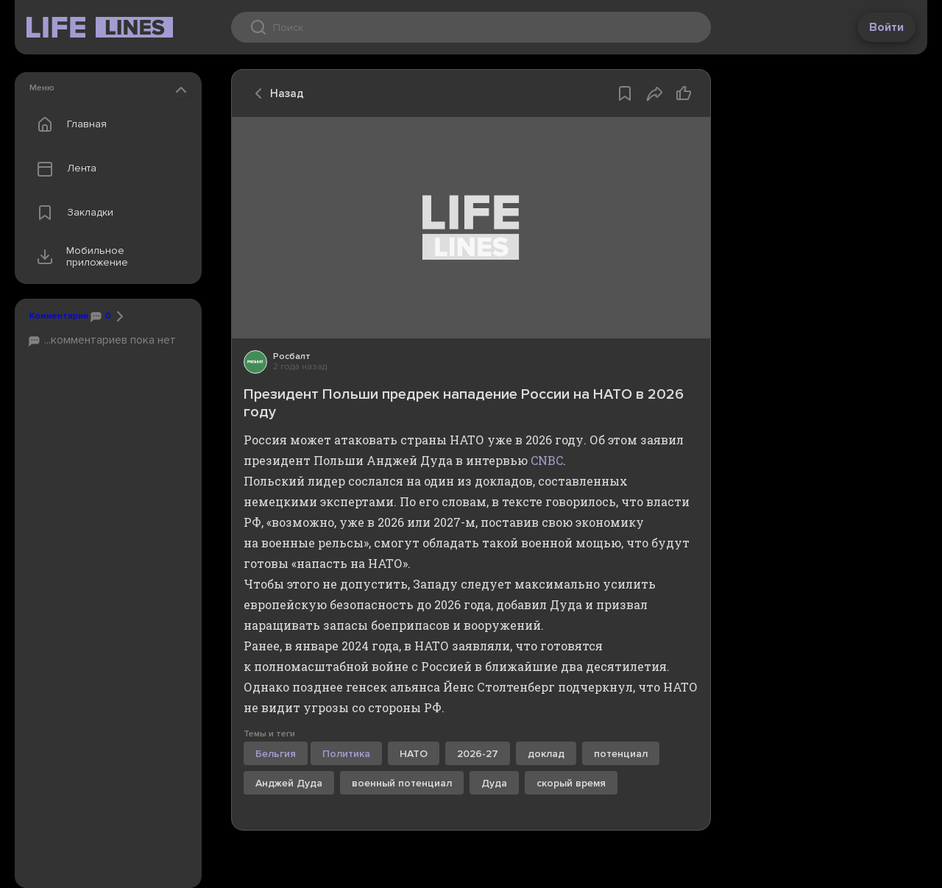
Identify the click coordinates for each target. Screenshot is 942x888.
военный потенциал (402, 783)
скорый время (571, 783)
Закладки (71, 212)
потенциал (621, 753)
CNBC (547, 460)
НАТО (414, 753)
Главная (68, 124)
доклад (546, 753)
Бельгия (275, 753)
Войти (886, 27)
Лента (63, 168)
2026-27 (477, 753)
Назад (275, 93)
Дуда (494, 783)
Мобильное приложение (79, 256)
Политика (346, 753)
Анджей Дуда (288, 783)
